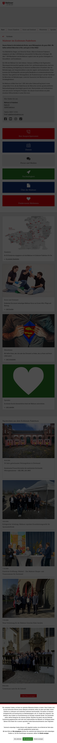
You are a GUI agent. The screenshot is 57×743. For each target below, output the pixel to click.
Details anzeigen (39, 739)
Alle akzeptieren (28, 739)
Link (28, 723)
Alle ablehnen (18, 739)
